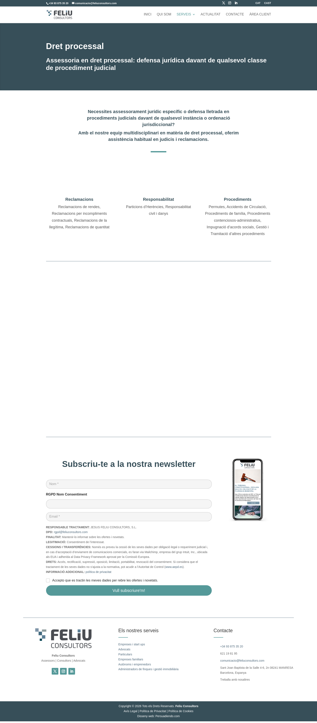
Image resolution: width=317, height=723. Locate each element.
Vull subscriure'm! (129, 592)
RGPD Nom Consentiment (66, 496)
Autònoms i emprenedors (134, 666)
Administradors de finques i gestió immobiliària (148, 671)
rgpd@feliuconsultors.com (71, 534)
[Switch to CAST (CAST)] (267, 4)
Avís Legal (130, 713)
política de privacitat (99, 573)
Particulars (125, 656)
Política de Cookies (180, 713)
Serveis (184, 14)
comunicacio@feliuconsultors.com (242, 662)
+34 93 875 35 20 (231, 648)
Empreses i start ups (131, 646)
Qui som (164, 14)
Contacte (235, 14)
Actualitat (210, 14)
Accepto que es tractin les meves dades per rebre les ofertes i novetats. (105, 582)
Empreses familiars (130, 661)
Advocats (124, 651)
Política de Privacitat (153, 713)
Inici (147, 14)
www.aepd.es (174, 568)
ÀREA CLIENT (260, 14)
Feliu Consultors (186, 708)
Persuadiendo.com (167, 718)
